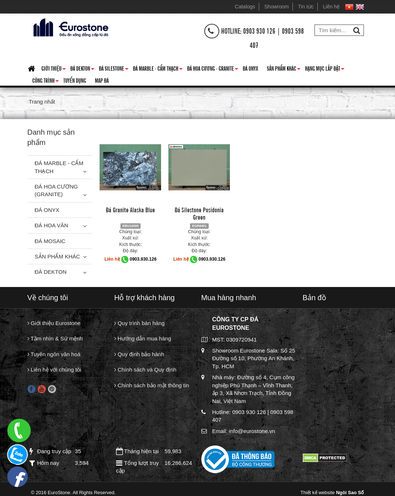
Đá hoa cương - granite (212, 69)
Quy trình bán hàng (139, 323)
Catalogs (245, 7)
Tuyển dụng (74, 80)
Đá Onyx (250, 68)
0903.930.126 (143, 259)
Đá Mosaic (50, 241)
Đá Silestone (113, 69)
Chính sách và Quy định (145, 369)
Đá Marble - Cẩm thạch (158, 69)
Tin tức (306, 7)
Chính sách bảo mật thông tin (151, 385)
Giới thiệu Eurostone (54, 323)
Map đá (102, 80)
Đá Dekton (82, 69)
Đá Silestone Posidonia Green (199, 213)
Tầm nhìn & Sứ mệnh (55, 338)
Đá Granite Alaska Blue (130, 209)
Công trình (45, 81)
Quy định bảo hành (139, 354)
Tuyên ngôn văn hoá (54, 354)
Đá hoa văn (51, 225)
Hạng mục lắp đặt (324, 69)
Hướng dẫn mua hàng (142, 338)
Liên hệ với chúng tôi (54, 369)
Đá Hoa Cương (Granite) (56, 190)
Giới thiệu (53, 69)
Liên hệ (331, 7)
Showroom (276, 7)
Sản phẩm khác (284, 69)
